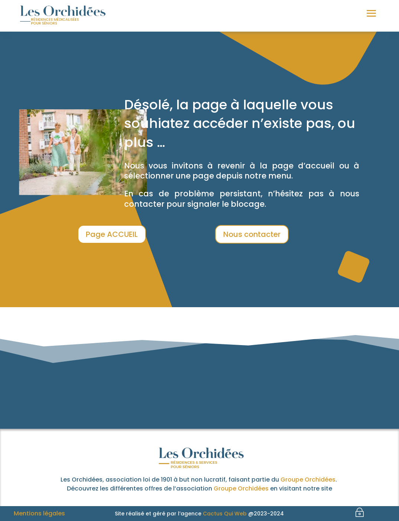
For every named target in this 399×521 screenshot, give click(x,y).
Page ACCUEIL (112, 234)
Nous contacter (251, 234)
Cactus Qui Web (225, 513)
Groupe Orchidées (307, 479)
